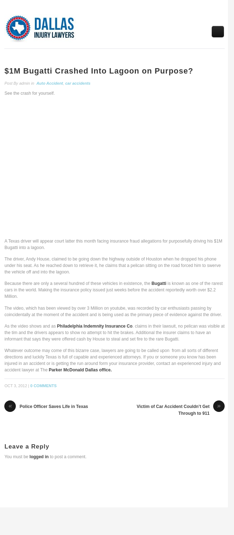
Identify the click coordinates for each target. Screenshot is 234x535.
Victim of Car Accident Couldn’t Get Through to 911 (181, 409)
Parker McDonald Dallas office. (80, 369)
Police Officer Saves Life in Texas (46, 406)
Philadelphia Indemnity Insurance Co (95, 326)
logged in (39, 456)
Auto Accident (49, 83)
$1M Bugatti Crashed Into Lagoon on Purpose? (98, 70)
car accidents (77, 83)
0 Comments (43, 386)
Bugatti (158, 283)
